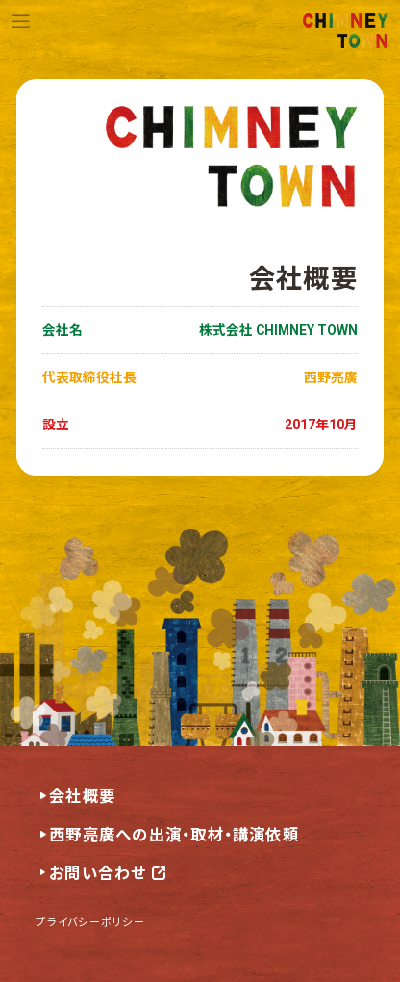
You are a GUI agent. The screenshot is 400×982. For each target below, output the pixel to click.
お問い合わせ (97, 874)
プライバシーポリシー (90, 921)
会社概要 (82, 797)
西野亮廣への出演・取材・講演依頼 (174, 835)
